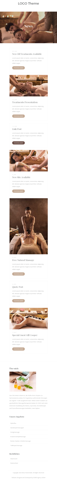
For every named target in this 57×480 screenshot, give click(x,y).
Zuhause (24, 40)
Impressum (13, 459)
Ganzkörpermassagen (17, 428)
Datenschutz (14, 463)
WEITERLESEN (18, 68)
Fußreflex (13, 423)
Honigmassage (15, 432)
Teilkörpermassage (16, 445)
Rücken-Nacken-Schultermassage (20, 441)
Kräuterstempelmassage (18, 436)
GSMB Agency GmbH (39, 477)
